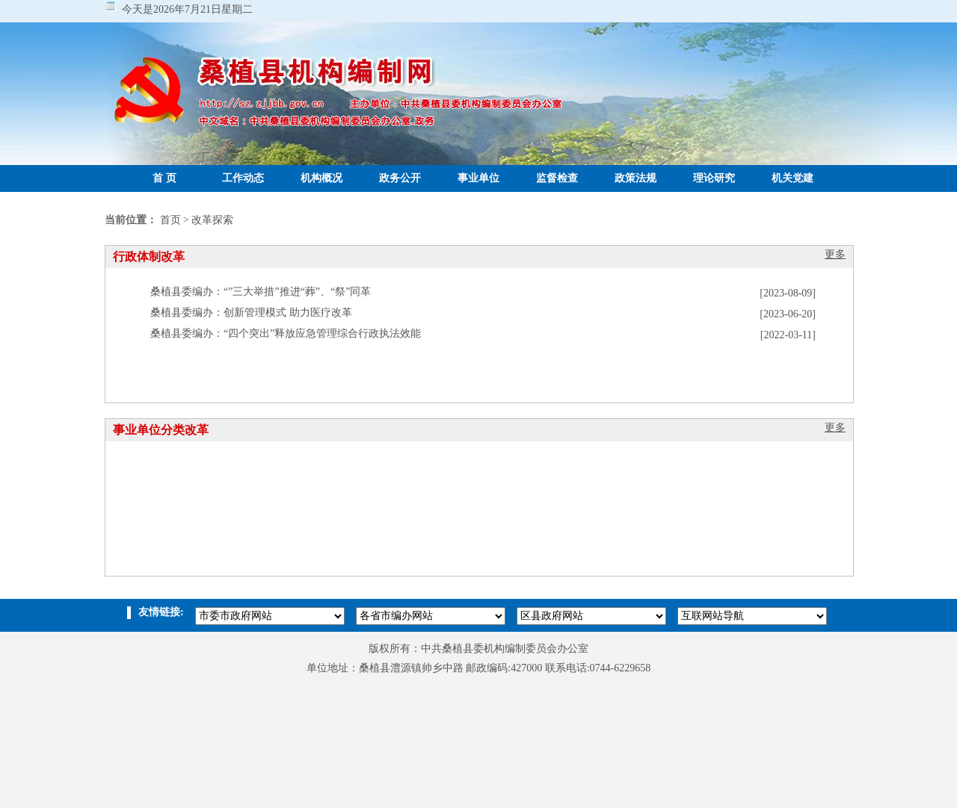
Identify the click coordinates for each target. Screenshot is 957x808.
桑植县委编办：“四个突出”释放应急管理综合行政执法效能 (285, 333)
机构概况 (321, 178)
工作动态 (243, 178)
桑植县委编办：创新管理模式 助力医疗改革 (251, 312)
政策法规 (635, 178)
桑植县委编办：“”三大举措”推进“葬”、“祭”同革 (261, 291)
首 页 (164, 178)
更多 (835, 254)
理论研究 (714, 178)
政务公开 (400, 178)
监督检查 (557, 178)
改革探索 (212, 220)
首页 (170, 220)
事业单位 (478, 178)
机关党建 (792, 178)
